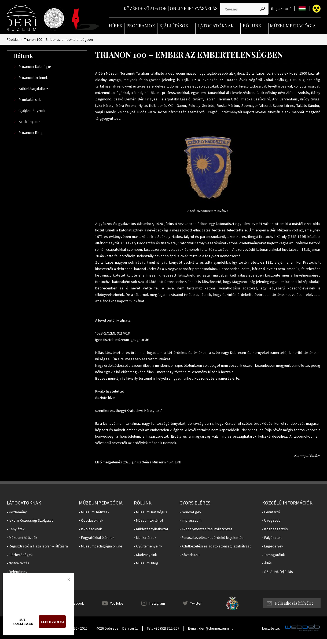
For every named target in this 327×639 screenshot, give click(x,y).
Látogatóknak (215, 25)
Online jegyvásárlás (194, 8)
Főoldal (13, 39)
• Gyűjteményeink (148, 546)
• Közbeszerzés (275, 529)
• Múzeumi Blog (146, 563)
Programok (140, 25)
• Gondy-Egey (190, 512)
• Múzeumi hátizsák (22, 537)
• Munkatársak (145, 537)
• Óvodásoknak (91, 520)
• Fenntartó (271, 512)
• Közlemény (17, 512)
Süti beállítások (23, 622)
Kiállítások (173, 25)
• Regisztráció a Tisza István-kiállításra (37, 546)
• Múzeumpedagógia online (100, 546)
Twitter (196, 603)
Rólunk (252, 25)
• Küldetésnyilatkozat (151, 529)
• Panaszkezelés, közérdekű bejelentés (211, 537)
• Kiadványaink (145, 555)
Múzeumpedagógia (293, 25)
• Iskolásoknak (90, 529)
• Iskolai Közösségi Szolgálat (30, 520)
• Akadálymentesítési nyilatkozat (205, 529)
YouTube (116, 603)
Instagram (157, 603)
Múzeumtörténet (33, 77)
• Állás (267, 563)
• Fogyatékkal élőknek (97, 537)
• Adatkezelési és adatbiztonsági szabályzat (215, 546)
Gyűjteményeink (32, 110)
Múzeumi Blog (31, 132)
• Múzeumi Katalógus (150, 512)
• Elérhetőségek (20, 555)
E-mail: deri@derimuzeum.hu (210, 628)
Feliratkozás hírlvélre (294, 603)
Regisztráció (281, 8)
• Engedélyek (272, 546)
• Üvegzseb (271, 520)
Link (178, 462)
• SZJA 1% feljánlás (277, 571)
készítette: (271, 628)
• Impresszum (190, 520)
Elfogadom (52, 621)
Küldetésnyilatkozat (35, 88)
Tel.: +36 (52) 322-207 (163, 628)
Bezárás (66, 581)
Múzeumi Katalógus (35, 66)
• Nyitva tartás (18, 563)
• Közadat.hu (189, 555)
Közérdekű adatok (145, 8)
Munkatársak (30, 99)
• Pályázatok (272, 537)
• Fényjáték (16, 529)
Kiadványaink (30, 121)
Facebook (76, 603)
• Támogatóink (273, 555)
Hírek (115, 25)
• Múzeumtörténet (148, 520)
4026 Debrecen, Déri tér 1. (117, 628)
